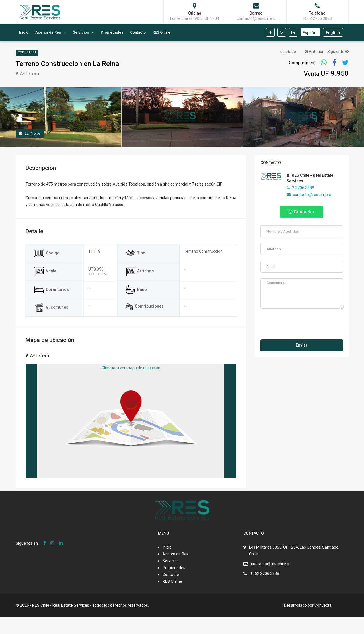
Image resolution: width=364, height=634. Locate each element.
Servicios (81, 32)
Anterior (314, 51)
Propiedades (112, 32)
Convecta (323, 622)
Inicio (23, 32)
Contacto (138, 32)
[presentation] (302, 342)
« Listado (288, 51)
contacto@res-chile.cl (309, 211)
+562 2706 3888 (264, 590)
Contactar (301, 228)
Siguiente (338, 51)
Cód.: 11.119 (27, 52)
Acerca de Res (48, 32)
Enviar (301, 362)
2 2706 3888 (300, 204)
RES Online (161, 32)
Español (310, 32)
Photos (30, 150)
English (333, 32)
